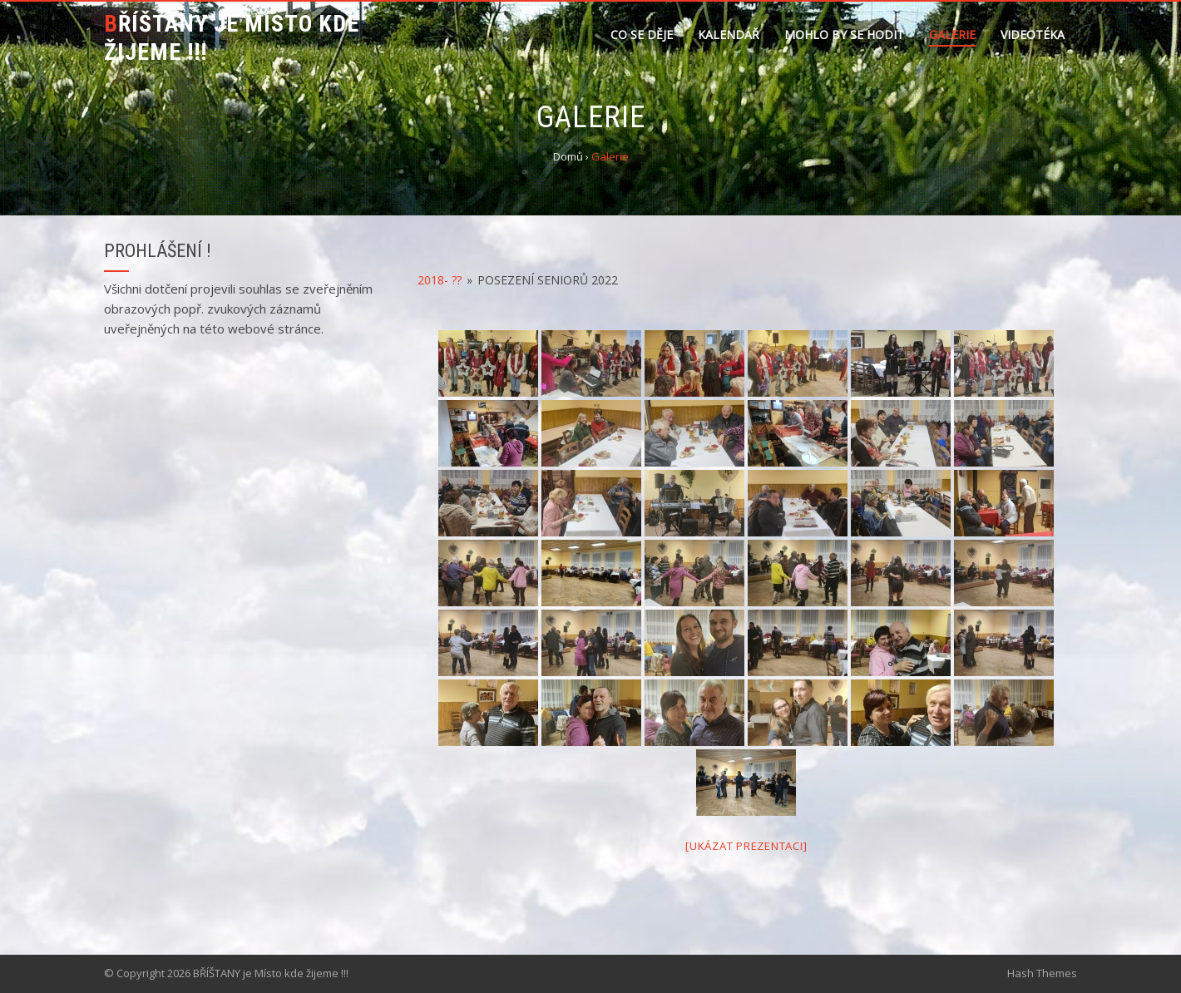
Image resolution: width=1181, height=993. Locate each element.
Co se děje (641, 34)
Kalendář (728, 34)
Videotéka (1033, 34)
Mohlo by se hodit (844, 34)
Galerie (952, 34)
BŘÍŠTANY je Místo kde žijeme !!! (231, 38)
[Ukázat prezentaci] (746, 845)
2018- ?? (440, 280)
